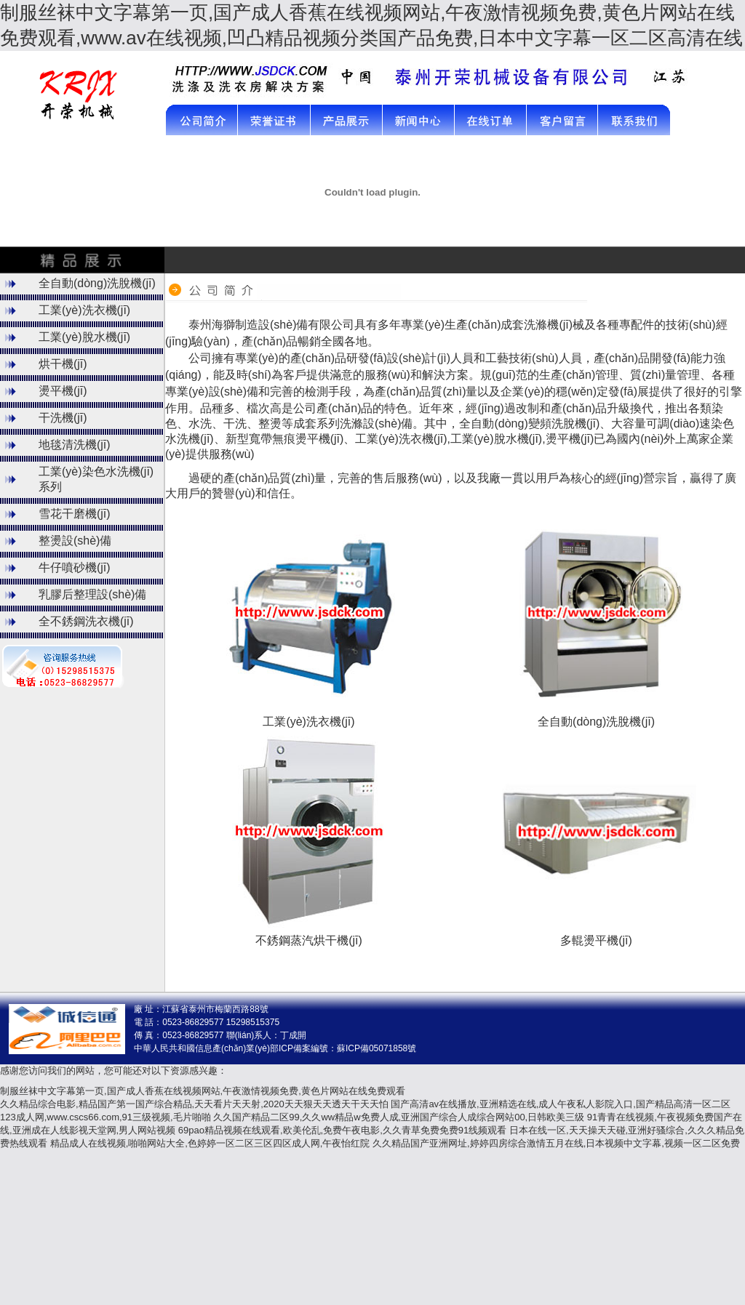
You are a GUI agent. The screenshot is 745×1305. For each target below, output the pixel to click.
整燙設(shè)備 (75, 540)
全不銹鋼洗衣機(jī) (86, 621)
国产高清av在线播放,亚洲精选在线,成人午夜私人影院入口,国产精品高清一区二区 (560, 1104)
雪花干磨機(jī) (75, 513)
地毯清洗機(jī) (75, 444)
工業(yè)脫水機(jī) (84, 337)
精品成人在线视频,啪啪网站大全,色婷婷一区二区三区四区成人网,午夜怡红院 (210, 1143)
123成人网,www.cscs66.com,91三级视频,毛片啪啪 (105, 1117)
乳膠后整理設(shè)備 (92, 594)
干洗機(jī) (63, 417)
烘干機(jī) (63, 364)
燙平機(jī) (63, 391)
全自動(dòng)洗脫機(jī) (97, 283)
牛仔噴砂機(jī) (75, 567)
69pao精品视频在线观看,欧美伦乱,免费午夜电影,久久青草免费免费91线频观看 (342, 1130)
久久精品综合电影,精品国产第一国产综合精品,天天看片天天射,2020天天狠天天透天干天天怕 (194, 1104)
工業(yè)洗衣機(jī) (84, 310)
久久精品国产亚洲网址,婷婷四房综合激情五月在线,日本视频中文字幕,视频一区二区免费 (556, 1143)
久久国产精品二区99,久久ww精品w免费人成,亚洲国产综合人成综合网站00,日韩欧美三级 (398, 1117)
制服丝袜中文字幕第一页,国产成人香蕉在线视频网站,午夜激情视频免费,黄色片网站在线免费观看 (202, 1090)
